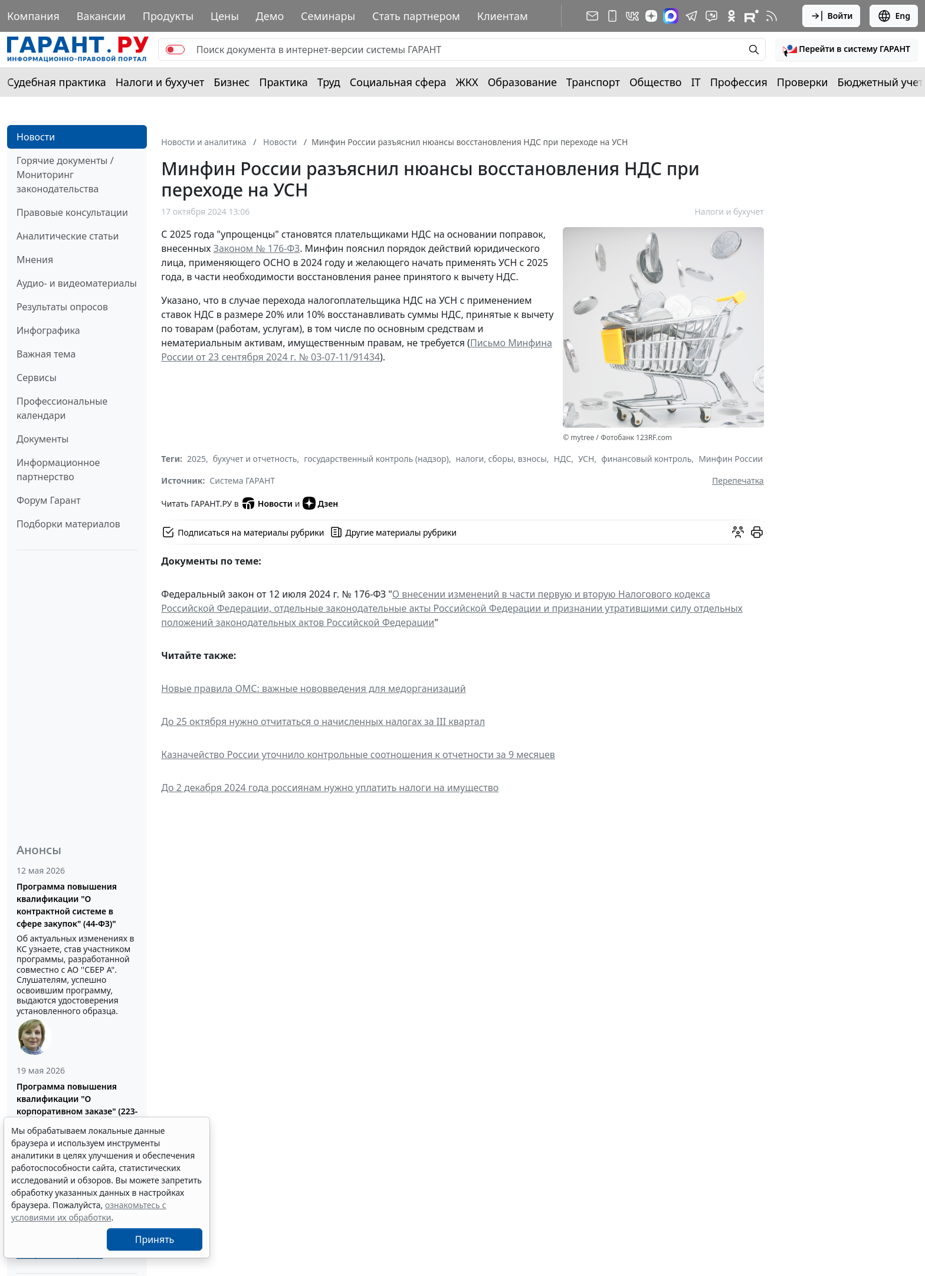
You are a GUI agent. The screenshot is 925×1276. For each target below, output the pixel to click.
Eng (893, 16)
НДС (563, 458)
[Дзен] (651, 16)
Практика (283, 82)
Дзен (321, 503)
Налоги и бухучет (160, 82)
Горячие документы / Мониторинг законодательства (65, 174)
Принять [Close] (155, 1239)
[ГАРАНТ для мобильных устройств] (612, 16)
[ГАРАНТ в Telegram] (691, 16)
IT (696, 82)
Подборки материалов (68, 523)
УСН (586, 458)
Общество (655, 82)
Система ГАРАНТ (242, 480)
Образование (522, 82)
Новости (36, 136)
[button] (846, 49)
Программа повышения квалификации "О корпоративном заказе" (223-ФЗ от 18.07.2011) (77, 1105)
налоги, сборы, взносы (500, 458)
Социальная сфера (398, 82)
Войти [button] (831, 16)
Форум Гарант (49, 500)
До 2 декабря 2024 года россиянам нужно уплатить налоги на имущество (329, 787)
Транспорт (593, 82)
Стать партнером (416, 16)
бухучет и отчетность (255, 458)
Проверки (802, 82)
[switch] (175, 49)
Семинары (328, 16)
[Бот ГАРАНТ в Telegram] (711, 16)
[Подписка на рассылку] (592, 16)
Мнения (35, 259)
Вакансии (101, 16)
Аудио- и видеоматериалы (77, 283)
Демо (270, 16)
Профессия (738, 82)
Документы (42, 438)
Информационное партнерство (58, 469)
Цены (225, 16)
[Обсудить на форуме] (738, 532)
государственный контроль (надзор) (376, 458)
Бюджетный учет (880, 82)
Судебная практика (56, 82)
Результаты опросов (62, 306)
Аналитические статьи (68, 235)
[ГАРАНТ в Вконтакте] (632, 16)
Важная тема (46, 353)
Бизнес (232, 82)
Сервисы (37, 377)
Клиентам (502, 16)
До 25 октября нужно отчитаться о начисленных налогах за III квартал (323, 721)
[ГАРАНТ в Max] (670, 16)
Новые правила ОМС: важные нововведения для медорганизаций (313, 688)
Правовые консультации (72, 212)
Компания (33, 16)
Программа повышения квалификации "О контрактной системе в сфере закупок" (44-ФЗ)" (67, 905)
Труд (328, 82)
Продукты (168, 16)
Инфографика (48, 330)
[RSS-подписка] (772, 16)
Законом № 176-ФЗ (257, 248)
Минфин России (730, 458)
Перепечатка (738, 480)
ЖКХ (467, 82)
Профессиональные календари (62, 408)
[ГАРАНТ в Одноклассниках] (731, 16)
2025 (196, 458)
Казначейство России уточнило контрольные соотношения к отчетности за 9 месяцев (358, 754)
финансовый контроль (646, 458)
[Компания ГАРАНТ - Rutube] (751, 16)
